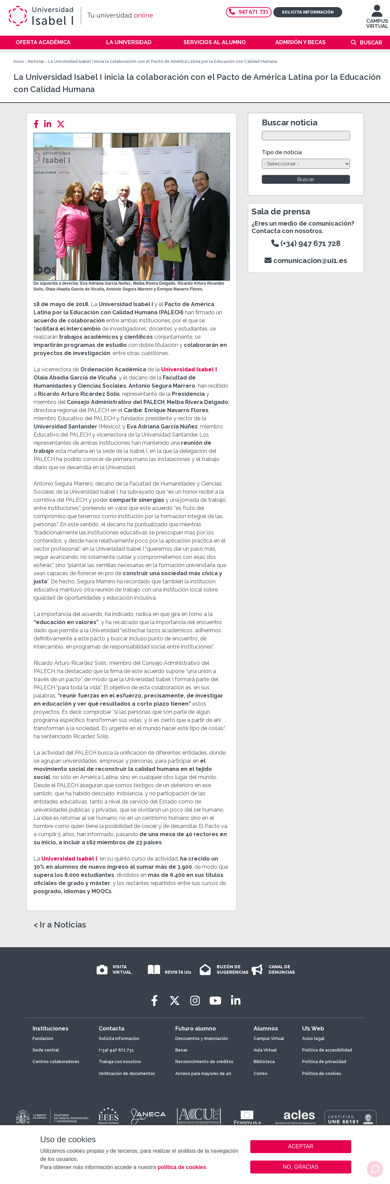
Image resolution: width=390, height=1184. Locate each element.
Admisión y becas (300, 42)
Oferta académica (43, 42)
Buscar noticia (289, 122)
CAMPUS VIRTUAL (377, 20)
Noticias (36, 61)
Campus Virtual (269, 1038)
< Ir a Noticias (60, 925)
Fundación (43, 1038)
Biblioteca (264, 1061)
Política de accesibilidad (327, 1050)
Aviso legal (313, 1038)
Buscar (371, 42)
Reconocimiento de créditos (204, 1061)
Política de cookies (321, 1073)
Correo (261, 1073)
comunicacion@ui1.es (306, 260)
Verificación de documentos (127, 1073)
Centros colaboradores (56, 1061)
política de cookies (181, 1167)
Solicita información (308, 12)
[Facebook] (38, 124)
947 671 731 (249, 12)
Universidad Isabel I (189, 369)
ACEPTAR (301, 1146)
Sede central (46, 1050)
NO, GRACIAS (300, 1167)
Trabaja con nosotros (120, 1061)
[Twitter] (63, 124)
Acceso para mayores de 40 (203, 1073)
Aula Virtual (265, 1050)
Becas (181, 1050)
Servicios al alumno (214, 42)
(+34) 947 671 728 (305, 243)
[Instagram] (195, 1000)
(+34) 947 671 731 (116, 1050)
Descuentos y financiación (201, 1038)
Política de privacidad (324, 1061)
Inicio (19, 61)
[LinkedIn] (49, 124)
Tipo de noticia (282, 152)
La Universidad (129, 42)
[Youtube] (215, 1000)
